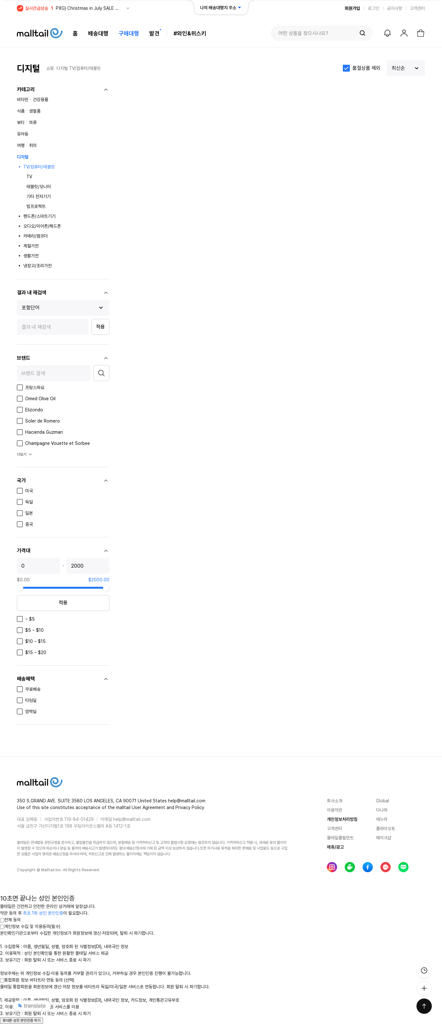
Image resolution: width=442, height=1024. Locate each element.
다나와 (381, 810)
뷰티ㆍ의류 (27, 122)
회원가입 (352, 8)
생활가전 (31, 255)
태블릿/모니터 (38, 186)
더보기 (25, 454)
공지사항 (394, 8)
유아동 (22, 133)
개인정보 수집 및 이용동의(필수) (30, 926)
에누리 (381, 819)
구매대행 (129, 33)
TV (29, 176)
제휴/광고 (335, 847)
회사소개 (334, 800)
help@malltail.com (132, 819)
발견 (154, 33)
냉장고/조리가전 (37, 265)
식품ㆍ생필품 (29, 111)
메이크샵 (383, 837)
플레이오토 (385, 828)
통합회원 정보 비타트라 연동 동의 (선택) (37, 980)
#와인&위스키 (189, 33)
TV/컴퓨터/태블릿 (85, 68)
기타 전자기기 (38, 196)
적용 (100, 327)
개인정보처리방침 (342, 819)
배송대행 (98, 33)
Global (382, 800)
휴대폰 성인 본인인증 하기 (22, 1020)
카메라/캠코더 (35, 236)
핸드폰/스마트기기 (39, 216)
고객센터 (417, 8)
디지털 (62, 68)
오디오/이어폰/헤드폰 (42, 226)
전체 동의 (10, 919)
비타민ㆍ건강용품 (32, 99)
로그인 (373, 8)
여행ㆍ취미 (27, 145)
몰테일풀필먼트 (340, 837)
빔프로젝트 (36, 206)
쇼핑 (50, 68)
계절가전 (31, 245)
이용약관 (334, 810)
